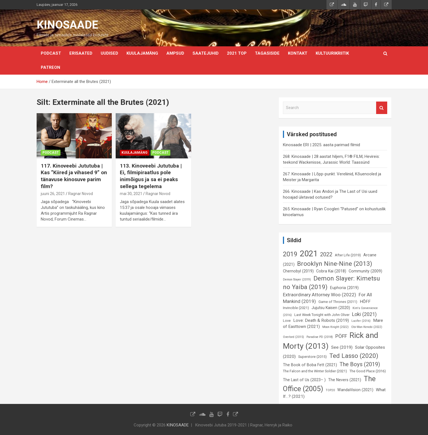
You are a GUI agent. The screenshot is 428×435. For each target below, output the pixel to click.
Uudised (109, 53)
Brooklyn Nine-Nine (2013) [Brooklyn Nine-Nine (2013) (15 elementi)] (334, 263)
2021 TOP (237, 53)
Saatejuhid (206, 53)
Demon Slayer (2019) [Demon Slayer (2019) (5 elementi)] (297, 279)
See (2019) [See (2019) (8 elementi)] (342, 347)
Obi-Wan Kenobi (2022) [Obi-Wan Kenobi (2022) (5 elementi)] (366, 327)
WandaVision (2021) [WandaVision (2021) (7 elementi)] (355, 390)
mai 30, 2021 (131, 193)
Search (381, 108)
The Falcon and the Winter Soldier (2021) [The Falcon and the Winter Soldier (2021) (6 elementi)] (315, 371)
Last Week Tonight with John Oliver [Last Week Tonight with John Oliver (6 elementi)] (322, 315)
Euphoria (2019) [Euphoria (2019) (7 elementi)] (344, 287)
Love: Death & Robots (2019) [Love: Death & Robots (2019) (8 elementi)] (321, 320)
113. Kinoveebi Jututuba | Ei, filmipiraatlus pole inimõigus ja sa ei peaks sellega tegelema (151, 176)
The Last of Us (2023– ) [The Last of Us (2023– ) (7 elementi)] (304, 380)
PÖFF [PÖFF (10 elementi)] (341, 336)
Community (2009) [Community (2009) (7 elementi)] (365, 271)
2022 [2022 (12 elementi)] (326, 254)
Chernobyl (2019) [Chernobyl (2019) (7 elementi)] (298, 271)
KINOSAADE (67, 24)
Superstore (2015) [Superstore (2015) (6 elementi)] (312, 357)
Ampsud (175, 53)
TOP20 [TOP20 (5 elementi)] (330, 390)
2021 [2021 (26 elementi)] (309, 253)
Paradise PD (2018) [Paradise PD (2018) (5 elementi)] (320, 337)
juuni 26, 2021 (53, 193)
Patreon (50, 67)
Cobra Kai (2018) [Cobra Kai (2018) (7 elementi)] (331, 271)
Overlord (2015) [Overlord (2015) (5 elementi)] (293, 337)
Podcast (51, 53)
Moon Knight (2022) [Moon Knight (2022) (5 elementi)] (335, 327)
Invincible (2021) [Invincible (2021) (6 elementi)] (296, 308)
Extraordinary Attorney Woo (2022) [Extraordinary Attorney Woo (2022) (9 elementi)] (319, 294)
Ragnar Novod (80, 193)
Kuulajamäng (142, 53)
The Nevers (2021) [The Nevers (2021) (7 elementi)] (344, 380)
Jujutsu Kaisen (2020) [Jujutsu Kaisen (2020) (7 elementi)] (330, 307)
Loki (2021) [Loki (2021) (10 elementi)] (364, 314)
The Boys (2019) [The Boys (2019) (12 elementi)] (360, 364)
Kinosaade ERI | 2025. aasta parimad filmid (321, 144)
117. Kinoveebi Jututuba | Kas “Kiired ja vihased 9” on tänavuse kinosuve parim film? (74, 176)
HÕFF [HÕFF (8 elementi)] (365, 301)
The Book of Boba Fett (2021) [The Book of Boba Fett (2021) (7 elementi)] (310, 365)
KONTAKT (297, 53)
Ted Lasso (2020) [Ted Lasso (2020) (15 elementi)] (353, 356)
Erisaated (80, 53)
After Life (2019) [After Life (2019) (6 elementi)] (348, 255)
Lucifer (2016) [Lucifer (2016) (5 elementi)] (361, 321)
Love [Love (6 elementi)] (287, 320)
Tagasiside (267, 53)
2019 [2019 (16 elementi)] (290, 254)
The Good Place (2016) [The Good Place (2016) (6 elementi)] (368, 371)
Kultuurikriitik (332, 53)
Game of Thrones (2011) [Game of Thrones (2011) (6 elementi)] (337, 302)
